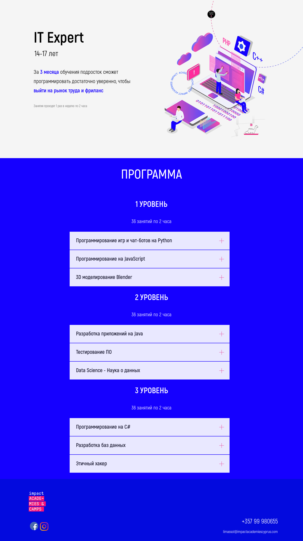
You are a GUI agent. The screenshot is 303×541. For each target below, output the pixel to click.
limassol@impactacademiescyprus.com (250, 531)
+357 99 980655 (260, 521)
